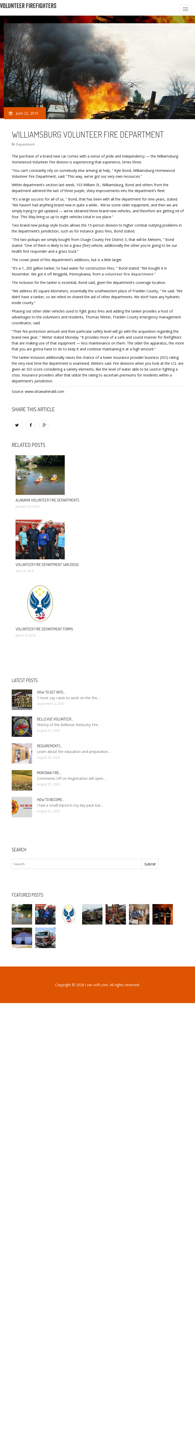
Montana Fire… (49, 772)
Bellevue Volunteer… (55, 719)
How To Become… (50, 799)
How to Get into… (51, 692)
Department (25, 144)
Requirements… (49, 745)
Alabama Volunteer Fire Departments (47, 500)
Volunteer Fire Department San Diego (47, 564)
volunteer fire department (129, 274)
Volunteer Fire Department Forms (44, 629)
